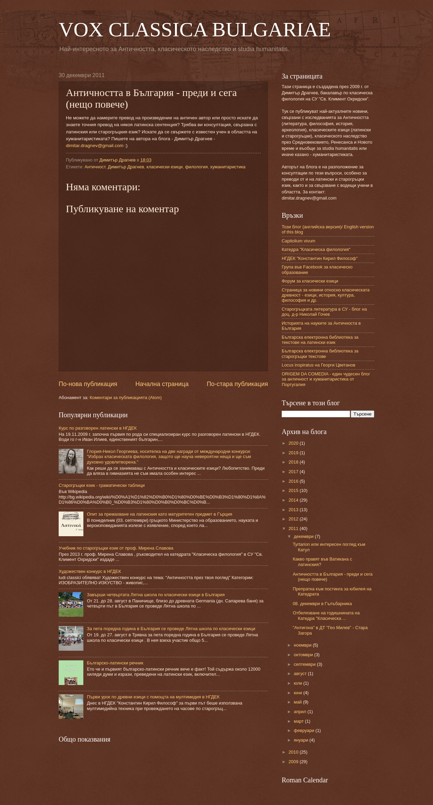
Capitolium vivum (298, 240)
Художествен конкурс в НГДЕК (90, 571)
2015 (294, 490)
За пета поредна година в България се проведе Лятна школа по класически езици (171, 628)
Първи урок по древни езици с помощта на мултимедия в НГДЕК (153, 696)
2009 (294, 761)
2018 (294, 462)
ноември (303, 645)
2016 (294, 481)
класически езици (165, 166)
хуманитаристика (228, 166)
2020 (294, 443)
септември (305, 664)
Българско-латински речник (115, 662)
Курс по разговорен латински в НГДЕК (98, 428)
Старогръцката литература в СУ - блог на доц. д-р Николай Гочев (324, 312)
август (301, 673)
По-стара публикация (237, 384)
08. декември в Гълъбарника (322, 603)
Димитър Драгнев (126, 166)
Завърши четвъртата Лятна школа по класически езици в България (156, 594)
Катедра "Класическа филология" (316, 249)
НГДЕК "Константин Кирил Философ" (320, 258)
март (299, 721)
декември (304, 536)
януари (301, 740)
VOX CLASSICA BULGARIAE (195, 29)
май (298, 702)
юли (298, 683)
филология (196, 166)
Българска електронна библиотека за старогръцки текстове (320, 353)
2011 (294, 528)
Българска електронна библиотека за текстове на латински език (320, 340)
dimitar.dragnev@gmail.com (95, 145)
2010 (294, 752)
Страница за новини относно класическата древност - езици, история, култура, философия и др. (326, 295)
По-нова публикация (88, 384)
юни (298, 692)
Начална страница (162, 384)
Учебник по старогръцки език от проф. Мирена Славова (116, 548)
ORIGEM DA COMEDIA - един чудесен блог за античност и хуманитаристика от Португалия (326, 379)
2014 (294, 500)
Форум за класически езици (310, 281)
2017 (294, 471)
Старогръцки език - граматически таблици (102, 485)
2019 (294, 452)
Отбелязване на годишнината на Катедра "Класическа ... (326, 615)
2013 (294, 509)
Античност (94, 166)
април (300, 711)
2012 (294, 518)
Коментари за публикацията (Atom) (126, 397)
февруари (304, 730)
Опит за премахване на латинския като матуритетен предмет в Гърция (159, 514)
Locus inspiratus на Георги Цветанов (318, 365)
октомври (304, 654)
